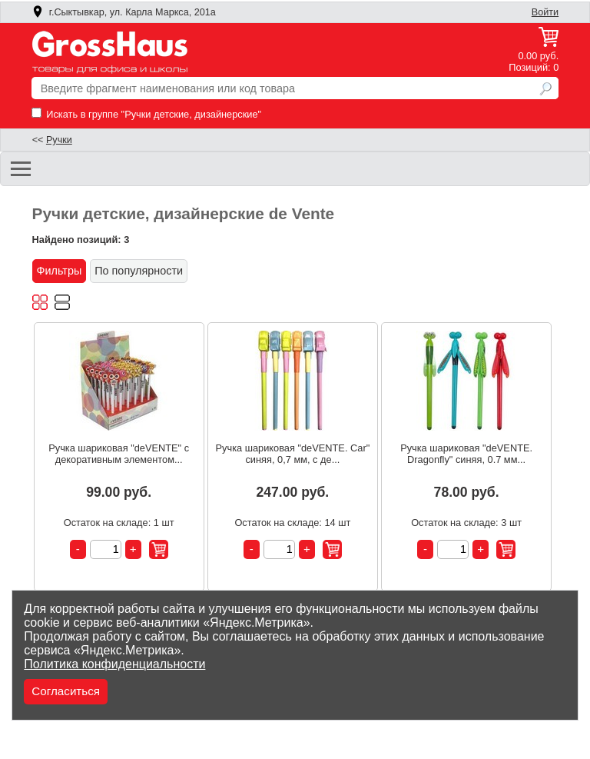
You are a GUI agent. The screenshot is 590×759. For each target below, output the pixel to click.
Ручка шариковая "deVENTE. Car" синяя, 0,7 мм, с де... (293, 453)
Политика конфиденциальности (114, 664)
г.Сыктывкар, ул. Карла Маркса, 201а (123, 12)
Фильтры (59, 271)
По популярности (138, 271)
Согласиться (65, 690)
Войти (545, 12)
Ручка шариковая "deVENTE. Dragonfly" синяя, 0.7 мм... (466, 453)
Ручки (59, 140)
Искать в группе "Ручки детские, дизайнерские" (146, 114)
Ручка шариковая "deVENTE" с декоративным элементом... (118, 453)
